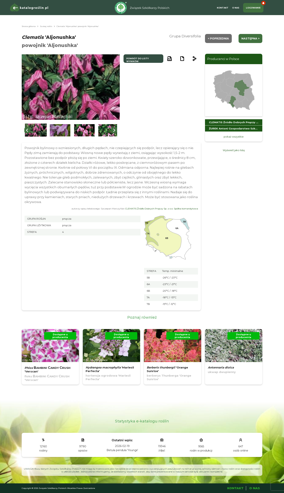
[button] (36, 130)
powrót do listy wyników (137, 60)
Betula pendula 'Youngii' (122, 450)
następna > (250, 38)
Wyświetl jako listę (234, 150)
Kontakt (222, 7)
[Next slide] (114, 130)
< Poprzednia (218, 38)
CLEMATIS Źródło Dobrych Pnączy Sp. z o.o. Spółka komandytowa (161, 208)
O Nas (235, 7)
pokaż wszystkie (234, 136)
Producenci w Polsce (223, 59)
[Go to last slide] (27, 130)
